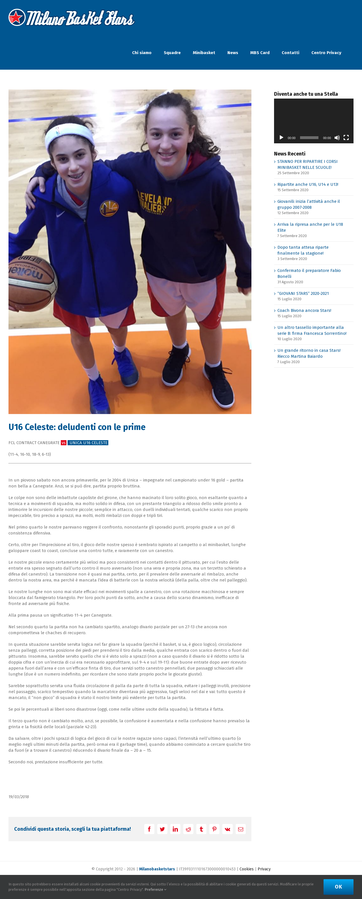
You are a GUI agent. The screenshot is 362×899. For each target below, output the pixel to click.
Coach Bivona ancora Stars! (304, 310)
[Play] (281, 137)
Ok (338, 887)
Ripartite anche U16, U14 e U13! (307, 184)
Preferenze (155, 889)
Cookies (247, 869)
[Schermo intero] (346, 137)
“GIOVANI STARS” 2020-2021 (303, 293)
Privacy (264, 869)
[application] (314, 121)
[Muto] (337, 137)
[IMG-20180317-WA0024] (129, 252)
